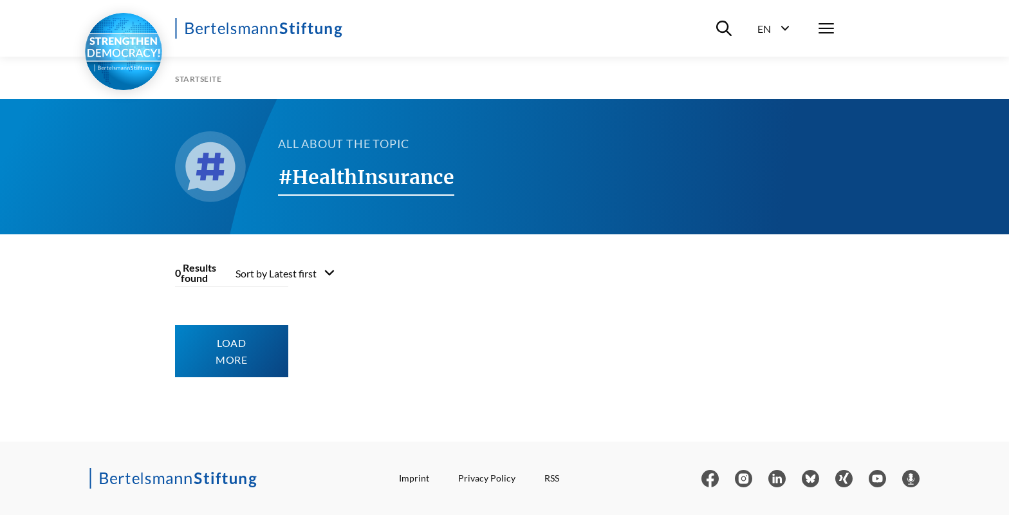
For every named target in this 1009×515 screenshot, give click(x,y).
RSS (551, 478)
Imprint (414, 478)
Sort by (276, 273)
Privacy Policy (486, 478)
